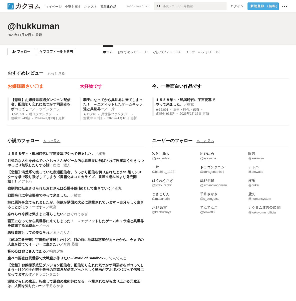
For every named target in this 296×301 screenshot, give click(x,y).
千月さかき (54, 286)
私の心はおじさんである (26, 251)
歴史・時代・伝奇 (186, 109)
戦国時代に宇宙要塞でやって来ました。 (38, 195)
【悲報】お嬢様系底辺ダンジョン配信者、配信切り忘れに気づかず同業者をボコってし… (40, 104)
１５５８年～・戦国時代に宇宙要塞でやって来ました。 (51, 154)
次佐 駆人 (61, 165)
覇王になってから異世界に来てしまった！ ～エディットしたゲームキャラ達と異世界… (113, 104)
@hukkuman (33, 26)
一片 (111, 109)
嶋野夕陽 (56, 251)
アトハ (26, 181)
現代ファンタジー (42, 114)
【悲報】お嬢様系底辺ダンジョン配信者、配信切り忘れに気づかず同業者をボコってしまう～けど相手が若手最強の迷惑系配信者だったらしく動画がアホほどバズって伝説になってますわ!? (75, 269)
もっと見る (56, 73)
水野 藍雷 (70, 244)
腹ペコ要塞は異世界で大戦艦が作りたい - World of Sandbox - (56, 258)
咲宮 (52, 207)
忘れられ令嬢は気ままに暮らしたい (35, 214)
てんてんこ (118, 258)
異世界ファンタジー (115, 114)
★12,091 (162, 109)
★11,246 (89, 114)
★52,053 (17, 114)
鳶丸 (118, 188)
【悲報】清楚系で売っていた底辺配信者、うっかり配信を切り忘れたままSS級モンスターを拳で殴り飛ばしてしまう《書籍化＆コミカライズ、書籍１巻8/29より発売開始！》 (74, 176)
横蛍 (190, 104)
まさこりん (61, 232)
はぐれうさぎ (77, 214)
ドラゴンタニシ (47, 109)
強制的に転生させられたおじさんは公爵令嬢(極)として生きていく (59, 188)
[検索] (158, 6)
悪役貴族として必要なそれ (28, 232)
